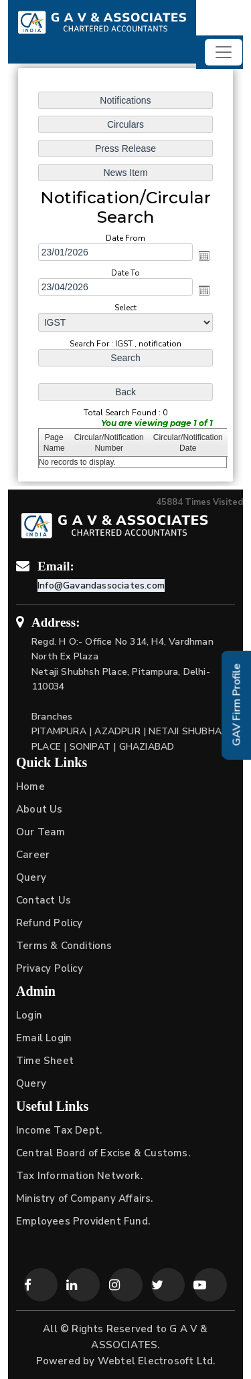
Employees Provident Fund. (83, 1221)
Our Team (41, 832)
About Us (39, 809)
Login (29, 1015)
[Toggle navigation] (223, 52)
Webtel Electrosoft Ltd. (157, 1361)
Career (33, 854)
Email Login (44, 1038)
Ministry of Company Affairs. (84, 1198)
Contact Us (43, 900)
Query (31, 877)
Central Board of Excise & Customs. (103, 1153)
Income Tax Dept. (59, 1130)
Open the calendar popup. (204, 255)
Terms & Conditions (64, 945)
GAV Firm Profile (237, 705)
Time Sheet (45, 1060)
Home (30, 786)
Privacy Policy (49, 968)
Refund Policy (49, 923)
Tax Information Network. (79, 1175)
